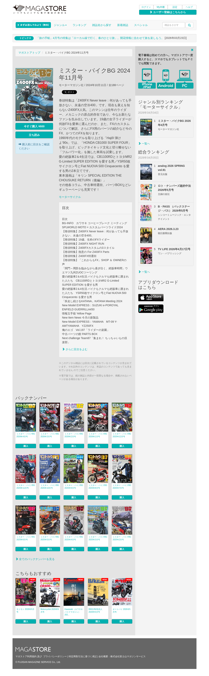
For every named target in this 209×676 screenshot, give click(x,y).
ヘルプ (189, 7)
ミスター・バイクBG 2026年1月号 (98, 435)
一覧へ (144, 143)
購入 (25, 446)
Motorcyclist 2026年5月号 (50, 610)
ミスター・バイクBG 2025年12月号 (122, 435)
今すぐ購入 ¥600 (34, 126)
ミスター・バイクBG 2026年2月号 (74, 435)
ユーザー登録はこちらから (168, 12)
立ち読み (34, 134)
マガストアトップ (29, 52)
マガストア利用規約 (26, 656)
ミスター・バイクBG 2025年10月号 (50, 486)
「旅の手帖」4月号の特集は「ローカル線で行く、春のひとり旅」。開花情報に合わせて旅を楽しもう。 (100, 38)
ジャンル (60, 25)
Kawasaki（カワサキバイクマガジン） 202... (74, 612)
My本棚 (161, 7)
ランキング (79, 25)
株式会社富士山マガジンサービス (128, 656)
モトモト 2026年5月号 (25, 610)
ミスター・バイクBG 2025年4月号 (74, 538)
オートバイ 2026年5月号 (122, 610)
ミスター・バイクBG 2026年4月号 (25, 435)
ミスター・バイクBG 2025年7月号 (122, 486)
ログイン (146, 7)
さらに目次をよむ (74, 349)
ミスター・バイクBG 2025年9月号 (74, 486)
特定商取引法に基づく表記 (83, 656)
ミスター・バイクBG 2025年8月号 (98, 486)
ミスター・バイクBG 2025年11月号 (25, 486)
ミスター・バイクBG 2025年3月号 (98, 538)
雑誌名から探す (101, 25)
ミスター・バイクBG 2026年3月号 (50, 435)
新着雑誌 (122, 25)
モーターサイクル (70, 196)
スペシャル (141, 25)
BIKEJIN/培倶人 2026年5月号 (96, 610)
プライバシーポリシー (55, 656)
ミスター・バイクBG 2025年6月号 (25, 538)
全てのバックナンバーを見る (35, 559)
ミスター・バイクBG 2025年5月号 (50, 538)
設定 (175, 7)
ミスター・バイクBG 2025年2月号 (122, 538)
